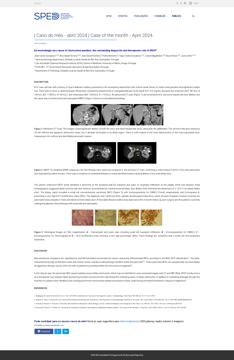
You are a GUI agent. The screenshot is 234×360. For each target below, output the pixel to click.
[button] (193, 3)
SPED (109, 16)
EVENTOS (122, 16)
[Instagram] (181, 3)
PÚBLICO (176, 16)
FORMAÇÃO (160, 16)
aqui (62, 325)
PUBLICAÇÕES (141, 16)
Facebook (43, 331)
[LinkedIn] (185, 3)
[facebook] (177, 3)
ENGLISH (37, 3)
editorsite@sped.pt (130, 321)
